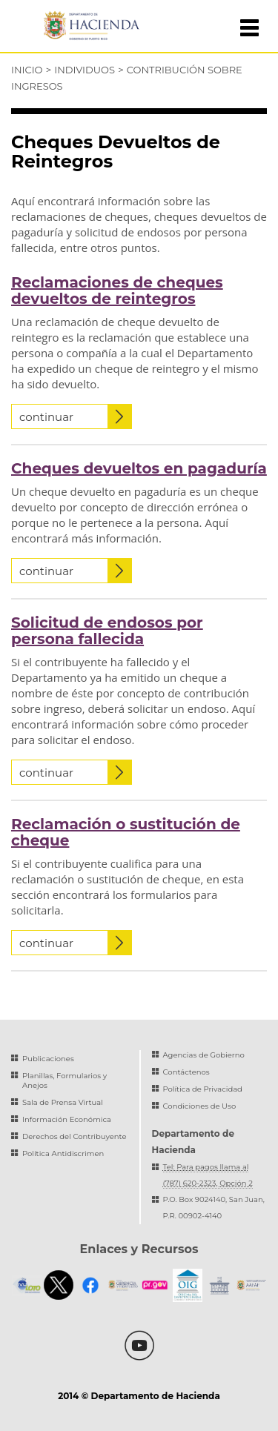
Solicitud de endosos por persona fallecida (107, 631)
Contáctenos (186, 1072)
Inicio (26, 70)
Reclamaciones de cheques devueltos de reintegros (117, 290)
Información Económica (66, 1119)
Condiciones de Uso (199, 1106)
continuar (75, 416)
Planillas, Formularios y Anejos (64, 1080)
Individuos (84, 70)
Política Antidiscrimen (63, 1153)
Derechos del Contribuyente (74, 1136)
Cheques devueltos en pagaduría (139, 468)
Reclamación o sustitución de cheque (125, 832)
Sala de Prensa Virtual (62, 1102)
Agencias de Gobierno (204, 1055)
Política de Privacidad (202, 1089)
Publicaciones (48, 1058)
